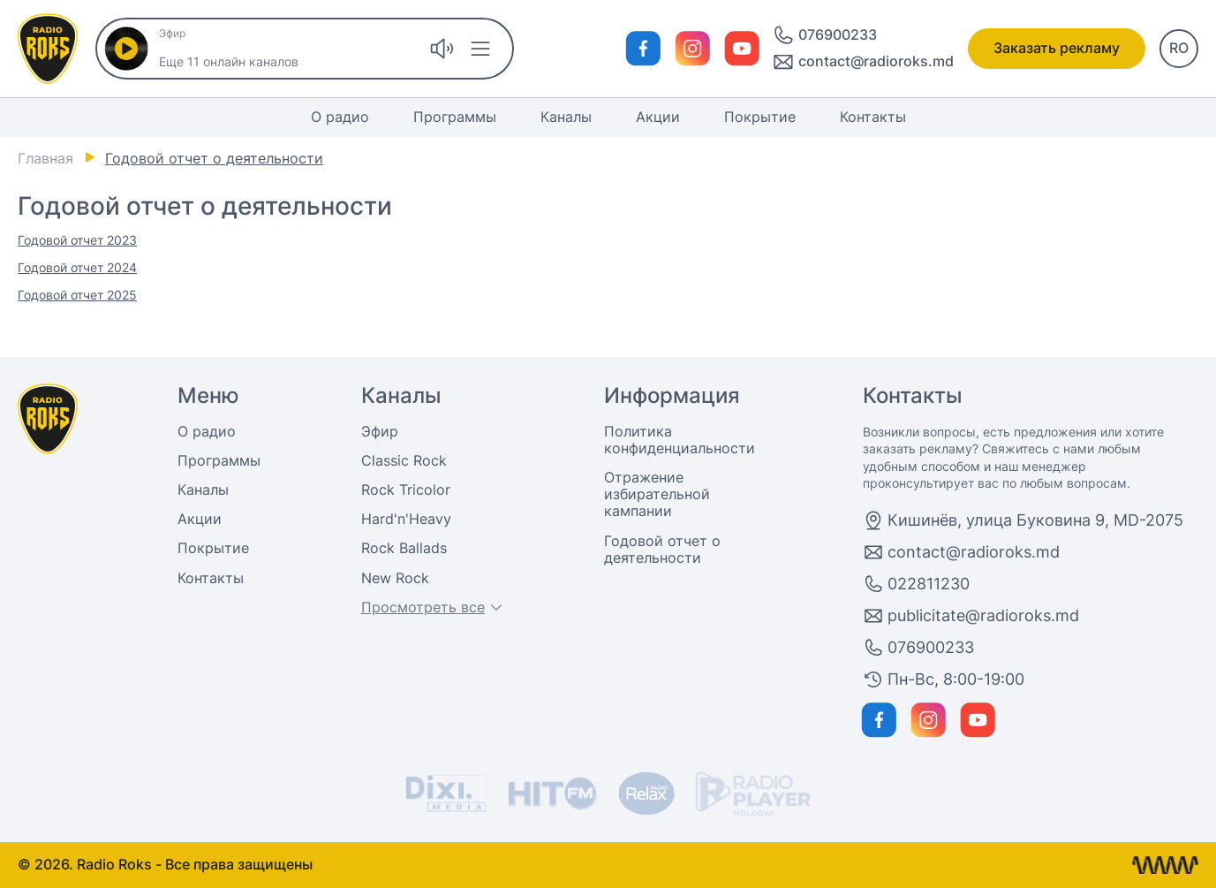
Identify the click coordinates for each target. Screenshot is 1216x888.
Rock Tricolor (405, 489)
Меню (208, 395)
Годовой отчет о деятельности (662, 549)
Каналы (566, 116)
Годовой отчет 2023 (77, 239)
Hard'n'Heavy (406, 518)
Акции (658, 116)
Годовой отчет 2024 (77, 267)
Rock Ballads (404, 548)
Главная (45, 158)
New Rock (395, 578)
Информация (672, 395)
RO (1179, 48)
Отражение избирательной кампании (657, 494)
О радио (340, 116)
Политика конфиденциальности (679, 439)
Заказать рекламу (1056, 48)
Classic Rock (404, 460)
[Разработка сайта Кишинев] (1165, 865)
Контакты (873, 116)
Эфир (379, 431)
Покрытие (760, 116)
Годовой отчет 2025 (77, 294)
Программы (454, 116)
